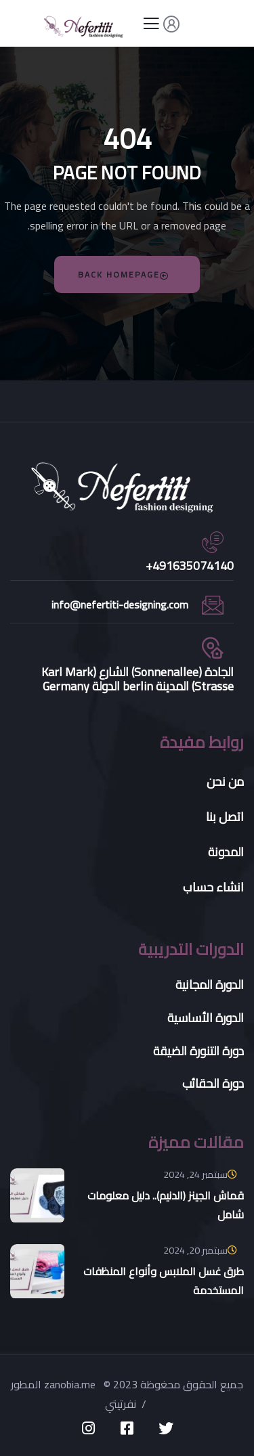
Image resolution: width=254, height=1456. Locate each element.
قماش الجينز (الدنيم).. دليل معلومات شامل (165, 1205)
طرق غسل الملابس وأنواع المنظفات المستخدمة (163, 1280)
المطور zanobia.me (54, 1384)
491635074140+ (190, 565)
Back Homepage (123, 274)
